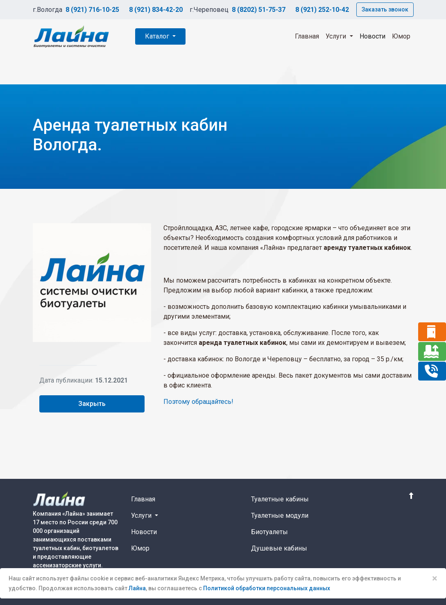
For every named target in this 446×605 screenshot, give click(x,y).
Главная (307, 36)
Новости (372, 36)
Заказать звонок (385, 9)
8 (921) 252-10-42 (322, 10)
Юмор (401, 36)
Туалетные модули (279, 515)
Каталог (158, 36)
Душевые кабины (279, 548)
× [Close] (434, 578)
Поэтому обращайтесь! (198, 402)
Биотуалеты (269, 532)
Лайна (137, 588)
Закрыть (92, 404)
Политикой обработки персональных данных (266, 588)
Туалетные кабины (280, 499)
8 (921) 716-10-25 (92, 10)
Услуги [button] (337, 36)
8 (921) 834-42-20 (156, 10)
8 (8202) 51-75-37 (258, 10)
